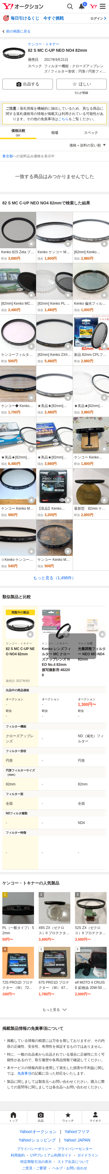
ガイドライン (87, 1155)
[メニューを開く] (103, 6)
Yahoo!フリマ (77, 1131)
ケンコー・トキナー (43, 44)
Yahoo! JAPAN (77, 1140)
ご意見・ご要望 (34, 1168)
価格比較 (18, 133)
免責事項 (24, 1073)
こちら (63, 119)
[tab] (18, 133)
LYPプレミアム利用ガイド (51, 1155)
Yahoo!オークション (37, 1131)
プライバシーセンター (75, 1149)
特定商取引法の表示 (36, 1162)
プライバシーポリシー (34, 1149)
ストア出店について (73, 1162)
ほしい (81, 84)
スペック (91, 133)
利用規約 (18, 1155)
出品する (27, 84)
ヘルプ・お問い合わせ (69, 1168)
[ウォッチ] (31, 243)
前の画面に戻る (18, 31)
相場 (54, 133)
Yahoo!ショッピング (37, 1140)
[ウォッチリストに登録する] (30, 634)
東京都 (7, 156)
